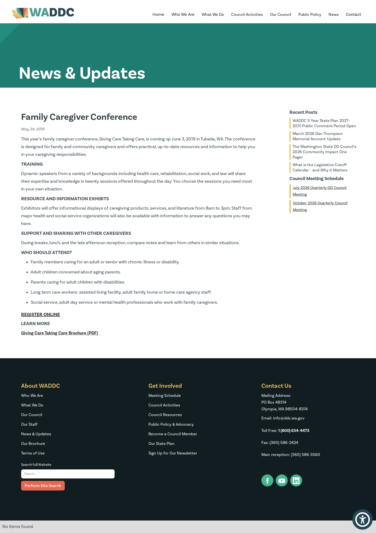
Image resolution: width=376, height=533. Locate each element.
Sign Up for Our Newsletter (172, 453)
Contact (353, 14)
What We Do (32, 405)
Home (158, 14)
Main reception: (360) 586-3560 (290, 454)
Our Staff (29, 424)
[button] (183, 14)
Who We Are (32, 395)
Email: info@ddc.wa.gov (283, 418)
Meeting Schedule (164, 395)
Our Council (31, 415)
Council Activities (164, 405)
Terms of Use (33, 453)
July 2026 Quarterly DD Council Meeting (320, 191)
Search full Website (36, 464)
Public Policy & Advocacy (171, 424)
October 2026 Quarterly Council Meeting (320, 206)
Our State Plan (161, 443)
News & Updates (36, 434)
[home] (43, 14)
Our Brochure (33, 443)
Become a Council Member (172, 434)
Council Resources (165, 415)
